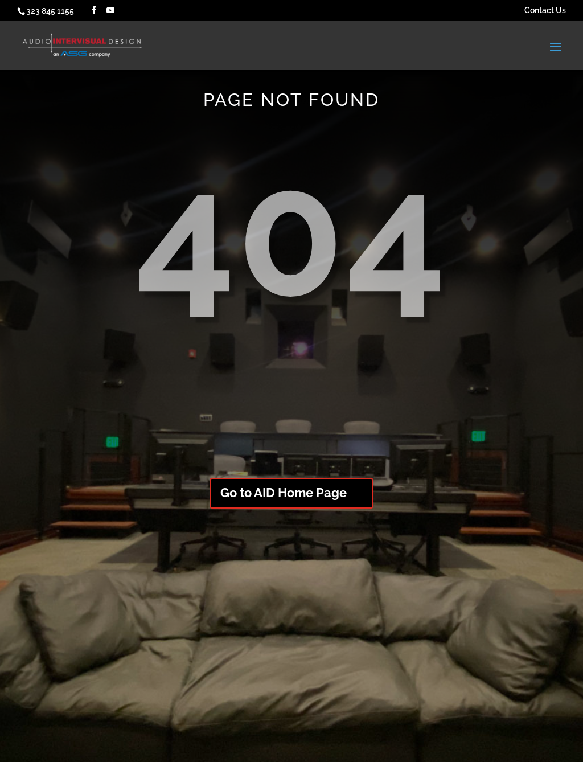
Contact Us (545, 10)
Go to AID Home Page (283, 492)
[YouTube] (110, 10)
